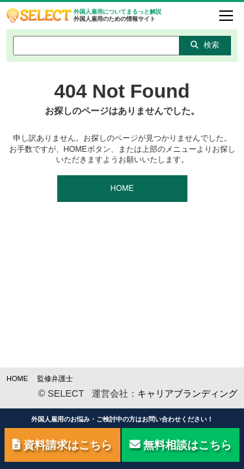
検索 (205, 45)
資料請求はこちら (62, 444)
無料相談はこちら (180, 444)
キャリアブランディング (187, 393)
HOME (122, 188)
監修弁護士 (55, 378)
